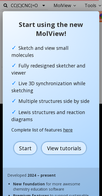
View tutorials (64, 148)
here (68, 130)
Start (25, 148)
